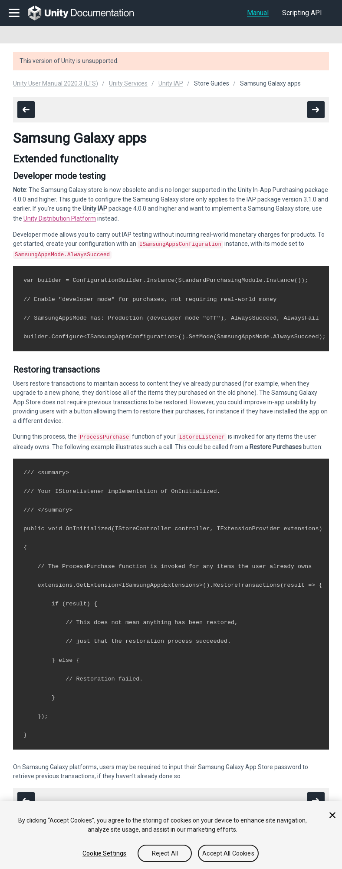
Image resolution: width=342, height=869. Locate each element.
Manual (258, 13)
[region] (171, 835)
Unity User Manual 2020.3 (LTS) (55, 83)
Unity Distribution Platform (59, 218)
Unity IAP (170, 83)
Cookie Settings (104, 853)
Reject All (165, 853)
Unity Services (128, 83)
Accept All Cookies (228, 853)
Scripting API (302, 13)
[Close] (332, 815)
